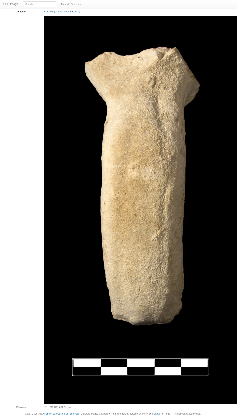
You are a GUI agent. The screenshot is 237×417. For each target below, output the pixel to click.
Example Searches (71, 4)
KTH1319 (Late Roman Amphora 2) (62, 11)
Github (157, 413)
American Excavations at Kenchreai (60, 413)
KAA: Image (10, 4)
